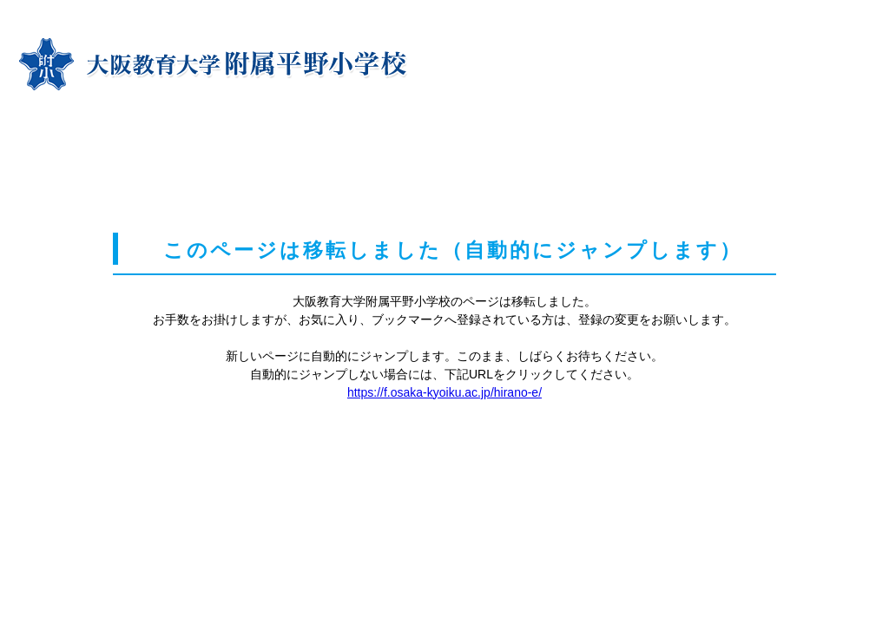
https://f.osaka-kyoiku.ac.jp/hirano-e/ (444, 392)
